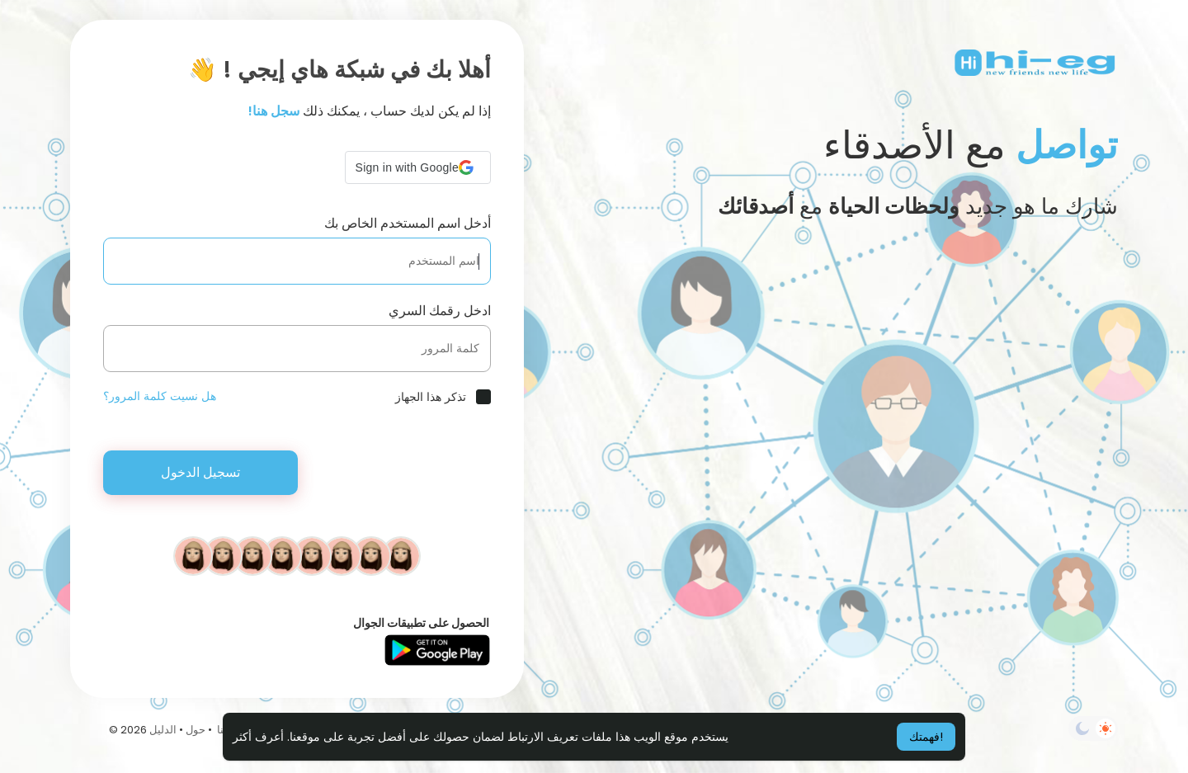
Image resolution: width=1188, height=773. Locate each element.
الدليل (163, 730)
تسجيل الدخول (200, 472)
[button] (418, 167)
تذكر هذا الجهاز (430, 397)
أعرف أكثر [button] (258, 736)
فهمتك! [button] (926, 736)
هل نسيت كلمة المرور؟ (159, 396)
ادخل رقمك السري (440, 310)
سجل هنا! (273, 110)
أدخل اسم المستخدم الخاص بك (407, 223)
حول (195, 730)
